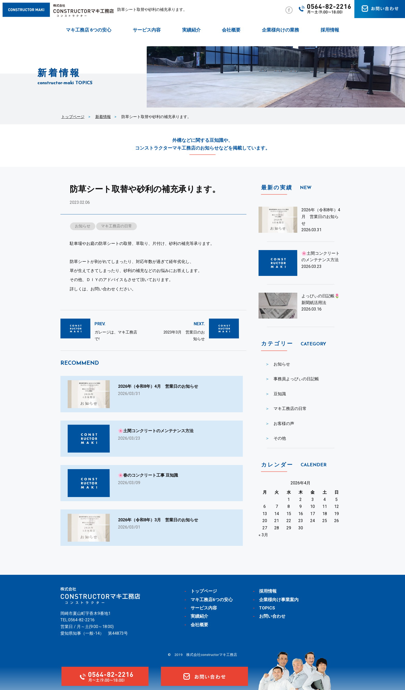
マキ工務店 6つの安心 (88, 30)
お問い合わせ (272, 616)
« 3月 (263, 534)
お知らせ (82, 226)
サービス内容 (147, 30)
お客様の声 (284, 423)
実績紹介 (191, 30)
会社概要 (231, 30)
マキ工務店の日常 (116, 226)
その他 (280, 438)
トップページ (72, 116)
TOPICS (267, 607)
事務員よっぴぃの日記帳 (296, 378)
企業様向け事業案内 (279, 599)
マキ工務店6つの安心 (212, 599)
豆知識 (280, 393)
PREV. (100, 323)
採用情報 (330, 30)
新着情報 (103, 116)
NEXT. (199, 323)
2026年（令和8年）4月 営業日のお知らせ (320, 216)
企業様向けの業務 (280, 30)
